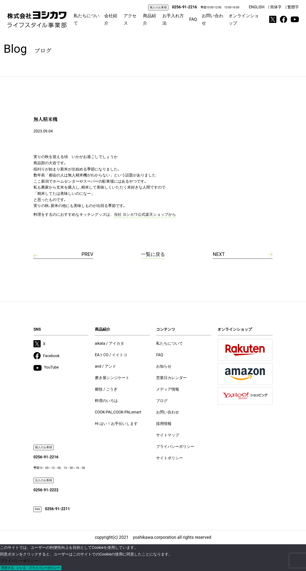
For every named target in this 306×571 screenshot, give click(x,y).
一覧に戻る (153, 254)
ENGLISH (256, 7)
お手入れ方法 (173, 19)
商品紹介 (149, 19)
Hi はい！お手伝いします (116, 423)
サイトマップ (167, 435)
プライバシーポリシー (175, 446)
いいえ (21, 568)
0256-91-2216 (184, 7)
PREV (87, 254)
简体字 (276, 7)
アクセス (130, 19)
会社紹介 (110, 19)
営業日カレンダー (171, 377)
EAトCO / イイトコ (111, 355)
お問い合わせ (212, 19)
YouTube (46, 368)
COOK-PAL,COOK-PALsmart (118, 412)
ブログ (162, 400)
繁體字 (293, 7)
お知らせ (163, 366)
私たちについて (86, 19)
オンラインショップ (244, 19)
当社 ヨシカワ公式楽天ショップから (145, 214)
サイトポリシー (169, 458)
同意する (7, 568)
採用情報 (163, 423)
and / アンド (105, 366)
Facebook (46, 355)
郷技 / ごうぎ (106, 389)
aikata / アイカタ (109, 343)
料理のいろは (106, 400)
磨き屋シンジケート (112, 377)
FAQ (193, 19)
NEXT (219, 254)
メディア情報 (167, 389)
